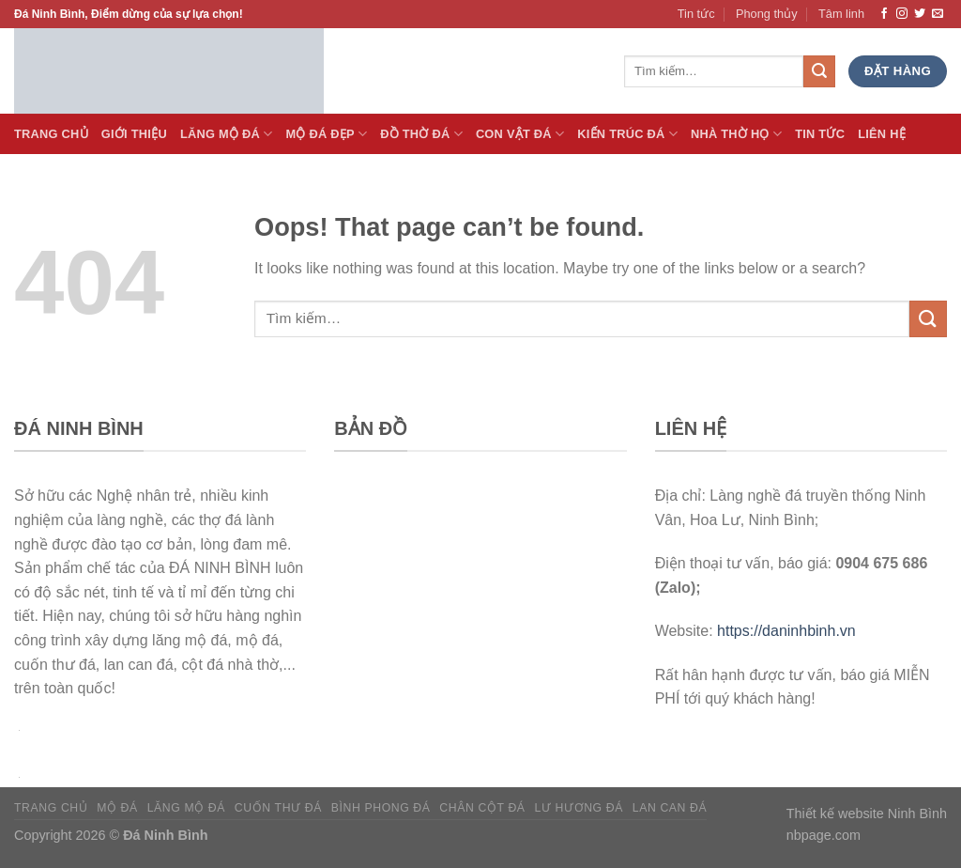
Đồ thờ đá (421, 134)
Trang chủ (50, 807)
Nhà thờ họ (736, 134)
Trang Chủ (51, 134)
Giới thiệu (134, 134)
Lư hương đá (578, 807)
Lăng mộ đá (186, 807)
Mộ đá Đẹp (326, 134)
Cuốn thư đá (278, 807)
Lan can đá (670, 807)
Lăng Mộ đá (226, 134)
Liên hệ (882, 134)
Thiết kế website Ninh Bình (866, 813)
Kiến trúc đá (627, 134)
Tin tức (696, 14)
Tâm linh (841, 14)
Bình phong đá (381, 807)
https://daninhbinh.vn (786, 631)
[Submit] (928, 319)
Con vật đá (520, 134)
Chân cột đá (482, 807)
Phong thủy (767, 14)
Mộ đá (117, 807)
